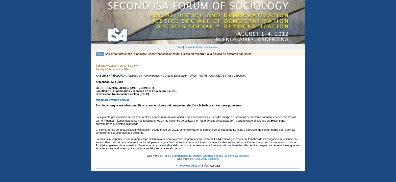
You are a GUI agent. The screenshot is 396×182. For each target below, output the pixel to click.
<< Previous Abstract (188, 165)
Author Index (211, 47)
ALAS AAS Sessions (206, 158)
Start (180, 47)
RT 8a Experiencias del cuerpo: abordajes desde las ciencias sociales (206, 155)
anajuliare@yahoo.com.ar (112, 99)
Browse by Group (194, 47)
